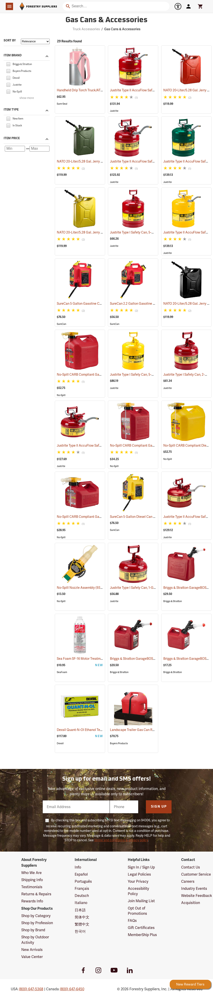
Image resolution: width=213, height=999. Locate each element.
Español (81, 874)
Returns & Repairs (36, 894)
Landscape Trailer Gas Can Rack (139, 730)
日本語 (80, 910)
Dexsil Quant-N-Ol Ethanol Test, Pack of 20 (94, 730)
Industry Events (194, 888)
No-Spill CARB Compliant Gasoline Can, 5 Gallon (99, 374)
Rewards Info (32, 901)
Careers (187, 881)
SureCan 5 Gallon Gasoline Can (86, 303)
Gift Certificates (141, 927)
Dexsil (60, 743)
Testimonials (31, 887)
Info (78, 867)
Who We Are (31, 872)
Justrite (114, 110)
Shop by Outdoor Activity (35, 940)
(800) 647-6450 (72, 989)
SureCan (61, 324)
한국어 (80, 931)
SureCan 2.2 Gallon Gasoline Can (140, 303)
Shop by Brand (33, 930)
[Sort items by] (35, 41)
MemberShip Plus (142, 934)
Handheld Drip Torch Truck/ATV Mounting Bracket (99, 90)
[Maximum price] (40, 148)
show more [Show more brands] (26, 98)
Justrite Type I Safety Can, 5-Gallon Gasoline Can (151, 232)
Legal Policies (139, 874)
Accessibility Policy (138, 891)
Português (83, 881)
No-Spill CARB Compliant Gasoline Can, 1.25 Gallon (101, 517)
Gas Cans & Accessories (122, 29)
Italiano (81, 902)
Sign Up (159, 807)
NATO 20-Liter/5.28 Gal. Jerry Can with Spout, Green (101, 161)
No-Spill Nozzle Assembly (81, 587)
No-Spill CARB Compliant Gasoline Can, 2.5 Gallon (153, 445)
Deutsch (82, 895)
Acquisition (190, 902)
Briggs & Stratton (172, 601)
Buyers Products (119, 743)
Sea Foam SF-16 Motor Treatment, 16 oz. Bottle (96, 659)
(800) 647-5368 (31, 989)
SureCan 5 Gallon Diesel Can (137, 517)
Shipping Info (32, 879)
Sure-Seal (62, 103)
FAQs (132, 920)
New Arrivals (32, 949)
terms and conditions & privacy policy (121, 840)
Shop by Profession (37, 922)
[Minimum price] (15, 148)
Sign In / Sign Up (141, 867)
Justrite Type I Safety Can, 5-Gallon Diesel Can (150, 374)
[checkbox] (8, 63)
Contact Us (190, 867)
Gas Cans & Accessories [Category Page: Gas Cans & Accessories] (106, 20)
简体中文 (82, 917)
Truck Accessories (86, 29)
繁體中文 (82, 924)
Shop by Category (36, 915)
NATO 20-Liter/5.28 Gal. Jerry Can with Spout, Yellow (101, 232)
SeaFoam (62, 672)
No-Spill (61, 395)
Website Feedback (196, 895)
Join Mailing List (141, 901)
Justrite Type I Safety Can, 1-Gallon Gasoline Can (151, 588)
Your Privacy (138, 881)
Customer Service (196, 874)
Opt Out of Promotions (137, 911)
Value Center (32, 956)
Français (82, 888)
